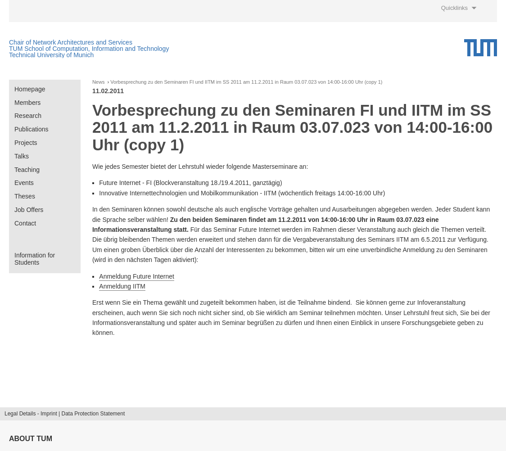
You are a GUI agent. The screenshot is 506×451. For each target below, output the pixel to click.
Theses (24, 196)
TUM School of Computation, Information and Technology (89, 48)
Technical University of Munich (51, 55)
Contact (25, 223)
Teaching (27, 169)
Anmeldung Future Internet (136, 276)
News (98, 82)
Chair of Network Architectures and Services (70, 42)
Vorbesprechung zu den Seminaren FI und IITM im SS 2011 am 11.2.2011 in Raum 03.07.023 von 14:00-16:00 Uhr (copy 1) (246, 82)
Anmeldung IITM (122, 286)
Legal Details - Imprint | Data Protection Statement (65, 413)
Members (27, 102)
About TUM (30, 438)
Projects (25, 142)
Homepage (29, 89)
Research (27, 115)
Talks (21, 156)
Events (24, 182)
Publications (31, 129)
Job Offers (28, 209)
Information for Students (34, 259)
